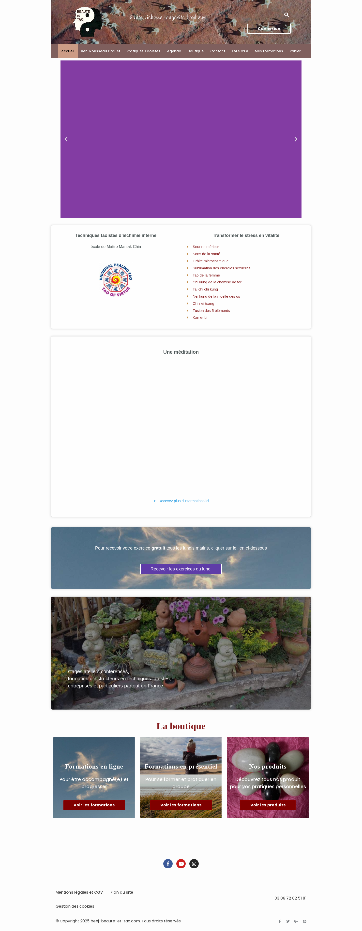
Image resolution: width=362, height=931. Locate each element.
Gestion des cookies (75, 906)
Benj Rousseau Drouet (100, 51)
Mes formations (269, 51)
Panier (295, 51)
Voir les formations (94, 805)
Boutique (196, 51)
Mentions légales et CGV (79, 892)
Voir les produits (268, 805)
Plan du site (121, 892)
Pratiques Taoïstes (143, 51)
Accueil (67, 51)
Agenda (174, 51)
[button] (287, 15)
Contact (217, 51)
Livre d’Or (240, 51)
